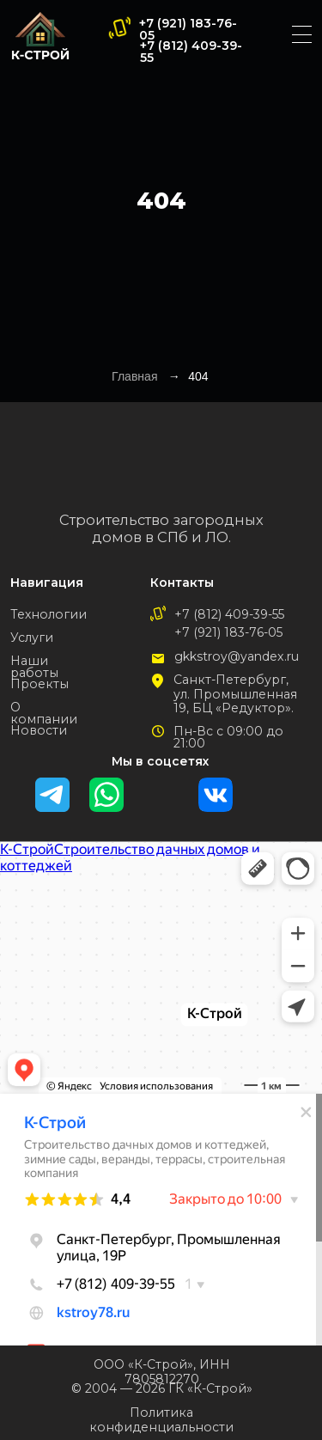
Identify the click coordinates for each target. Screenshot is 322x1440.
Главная (134, 376)
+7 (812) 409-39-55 (191, 51)
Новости (38, 730)
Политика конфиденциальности (161, 1419)
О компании (43, 713)
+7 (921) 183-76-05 (188, 29)
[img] (40, 35)
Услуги (31, 637)
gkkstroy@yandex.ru (236, 656)
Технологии (48, 614)
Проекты (39, 684)
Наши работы (34, 666)
